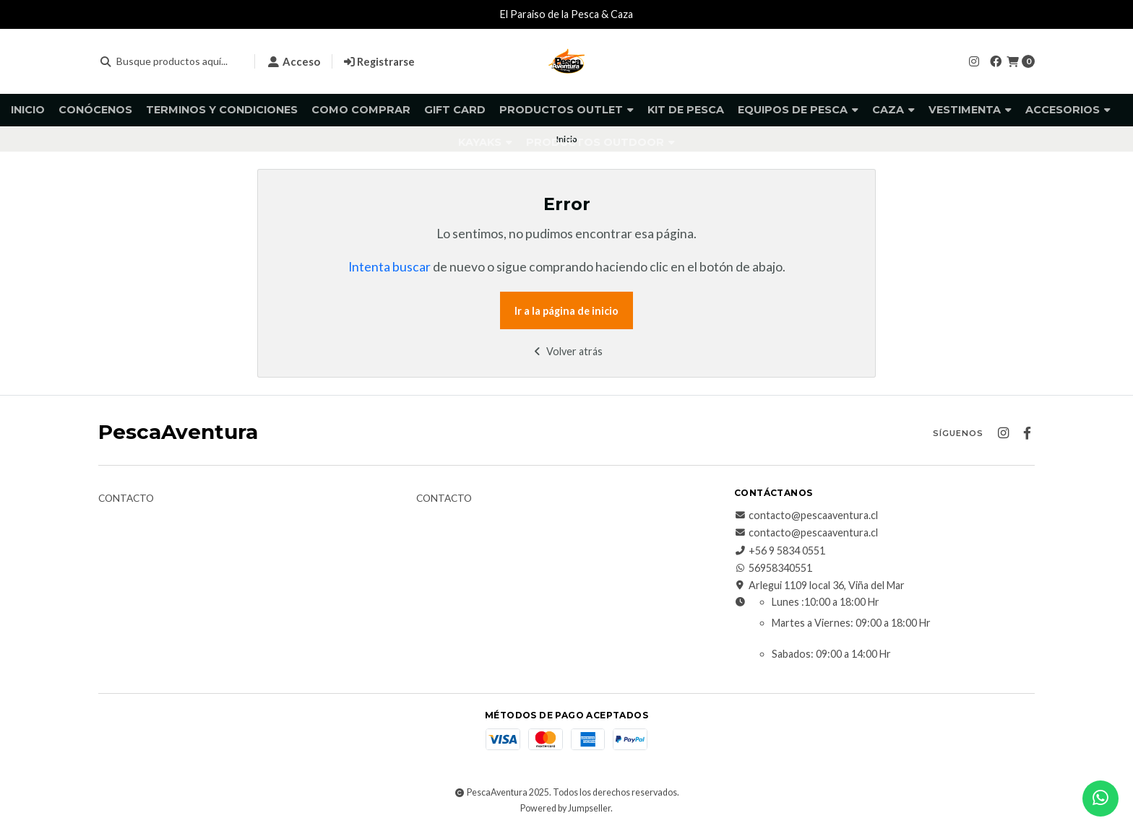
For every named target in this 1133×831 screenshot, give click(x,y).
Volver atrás (567, 351)
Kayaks (485, 142)
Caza (893, 109)
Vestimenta (970, 109)
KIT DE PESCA (685, 109)
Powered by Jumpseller (565, 808)
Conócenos (95, 109)
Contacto (126, 499)
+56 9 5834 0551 (779, 551)
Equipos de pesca (798, 109)
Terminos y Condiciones (222, 109)
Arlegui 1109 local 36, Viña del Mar (819, 585)
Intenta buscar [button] (389, 266)
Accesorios (1068, 109)
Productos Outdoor (600, 142)
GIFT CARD (455, 109)
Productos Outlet (566, 109)
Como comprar (360, 109)
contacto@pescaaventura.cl (806, 515)
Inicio (28, 109)
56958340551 (773, 568)
